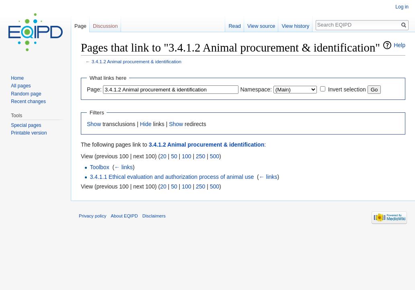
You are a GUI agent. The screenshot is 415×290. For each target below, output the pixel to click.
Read (234, 26)
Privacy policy (92, 215)
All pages (21, 86)
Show (94, 124)
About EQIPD (124, 215)
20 (163, 156)
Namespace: (256, 89)
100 (186, 156)
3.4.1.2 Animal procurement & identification (136, 61)
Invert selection (347, 89)
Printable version (29, 133)
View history (295, 26)
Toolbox (99, 167)
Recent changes (28, 101)
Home (17, 78)
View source (261, 26)
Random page (26, 94)
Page (80, 26)
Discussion (105, 26)
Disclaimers (154, 215)
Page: (94, 89)
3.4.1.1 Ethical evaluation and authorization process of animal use (172, 177)
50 (174, 156)
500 (214, 156)
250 (200, 156)
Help (399, 45)
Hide (146, 124)
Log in (402, 7)
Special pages (26, 125)
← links (123, 167)
